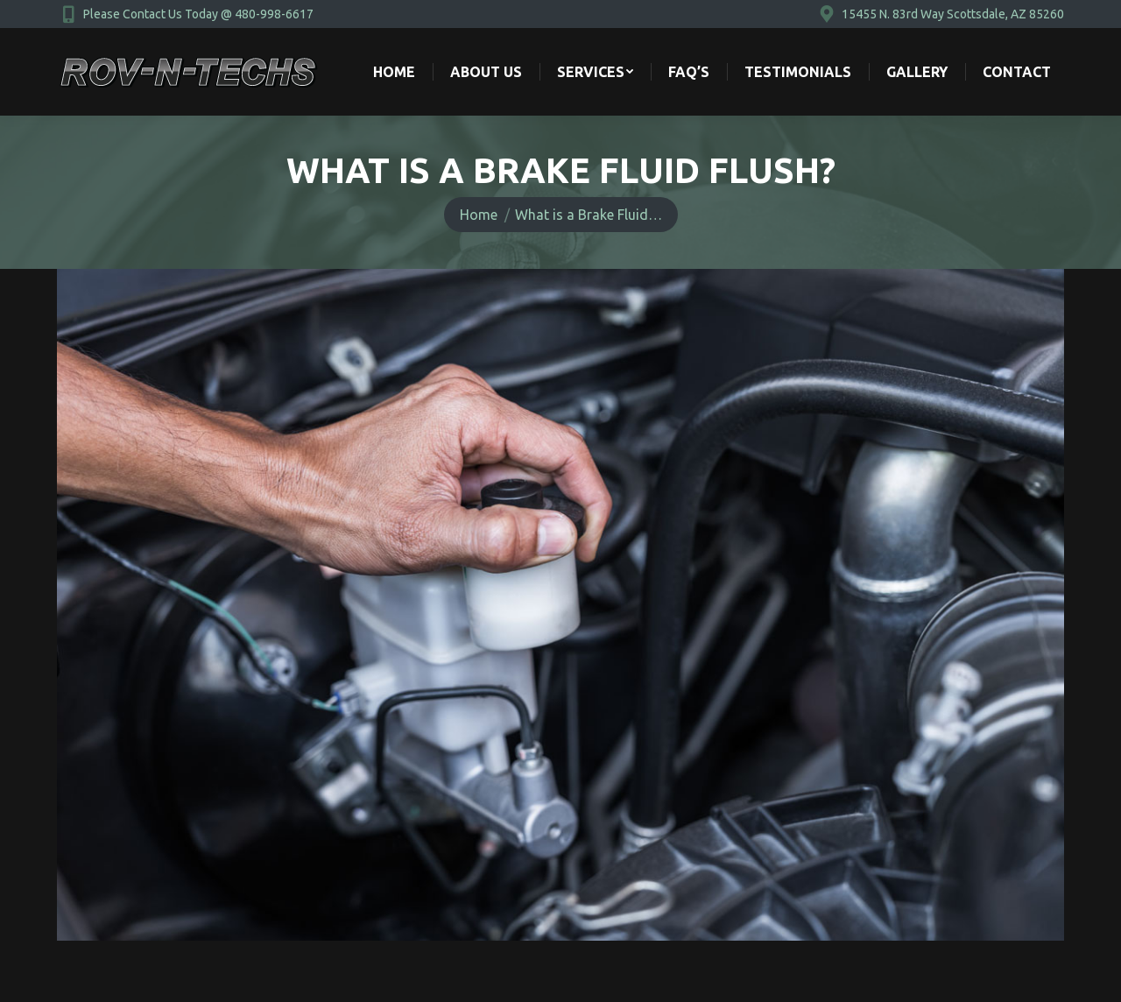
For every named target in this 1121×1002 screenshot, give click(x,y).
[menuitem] (394, 71)
